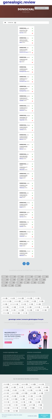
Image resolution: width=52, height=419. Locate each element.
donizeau (46, 307)
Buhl (20, 61)
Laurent (13, 276)
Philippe (5, 276)
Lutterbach (22, 129)
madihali (30, 399)
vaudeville (7, 410)
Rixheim (21, 207)
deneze (29, 390)
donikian (29, 298)
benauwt (41, 384)
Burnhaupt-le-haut (23, 71)
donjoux (29, 310)
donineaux (17, 301)
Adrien (45, 276)
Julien (27, 279)
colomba (6, 390)
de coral (22, 390)
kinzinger (22, 396)
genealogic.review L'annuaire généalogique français (26, 319)
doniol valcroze (14, 304)
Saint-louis (22, 216)
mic (30, 402)
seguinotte (32, 405)
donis (31, 304)
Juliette (20, 279)
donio (41, 301)
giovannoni (15, 393)
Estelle (21, 276)
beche (33, 384)
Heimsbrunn (22, 110)
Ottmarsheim (22, 169)
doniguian (21, 298)
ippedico (6, 396)
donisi (13, 307)
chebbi (45, 387)
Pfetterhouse (22, 187)
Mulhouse (21, 139)
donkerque (6, 313)
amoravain (15, 384)
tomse (40, 408)
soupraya (6, 408)
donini (33, 301)
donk (37, 310)
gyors (41, 393)
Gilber (12, 282)
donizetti (5, 310)
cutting (14, 390)
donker (44, 310)
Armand (41, 282)
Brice (33, 282)
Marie (13, 279)
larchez (30, 396)
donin (37, 298)
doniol (5, 304)
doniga (12, 298)
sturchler (24, 408)
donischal (6, 307)
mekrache (6, 402)
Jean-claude (29, 276)
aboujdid (6, 384)
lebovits (6, 399)
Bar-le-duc (21, 32)
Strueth (21, 245)
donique (23, 304)
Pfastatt (21, 178)
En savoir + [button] (4, 416)
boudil (6, 387)
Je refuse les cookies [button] (32, 415)
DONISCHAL (10, 22)
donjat (13, 310)
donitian (21, 307)
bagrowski (25, 384)
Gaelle (19, 282)
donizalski (37, 307)
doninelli (26, 301)
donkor (25, 313)
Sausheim (21, 226)
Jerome (5, 282)
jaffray (14, 396)
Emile (27, 282)
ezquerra (38, 390)
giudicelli (24, 393)
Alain (11, 285)
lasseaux (38, 396)
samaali (23, 405)
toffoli (32, 408)
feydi (46, 390)
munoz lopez (7, 405)
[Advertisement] (10, 34)
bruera (13, 387)
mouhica (37, 402)
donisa (38, 304)
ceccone (29, 387)
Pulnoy (21, 197)
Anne (4, 285)
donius (29, 307)
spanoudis (15, 408)
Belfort (21, 42)
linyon (22, 399)
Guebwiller (22, 100)
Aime (18, 285)
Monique (5, 279)
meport (22, 402)
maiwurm (38, 399)
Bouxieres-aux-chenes (24, 52)
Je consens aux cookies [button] (44, 416)
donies (5, 298)
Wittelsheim (22, 255)
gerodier (6, 393)
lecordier (14, 399)
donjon (21, 310)
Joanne (42, 279)
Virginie (37, 276)
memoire (15, 402)
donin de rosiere (7, 301)
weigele (15, 410)
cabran (21, 387)
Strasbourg (22, 236)
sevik (40, 405)
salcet (15, 405)
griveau (33, 393)
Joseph (35, 279)
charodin (37, 387)
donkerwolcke (16, 313)
